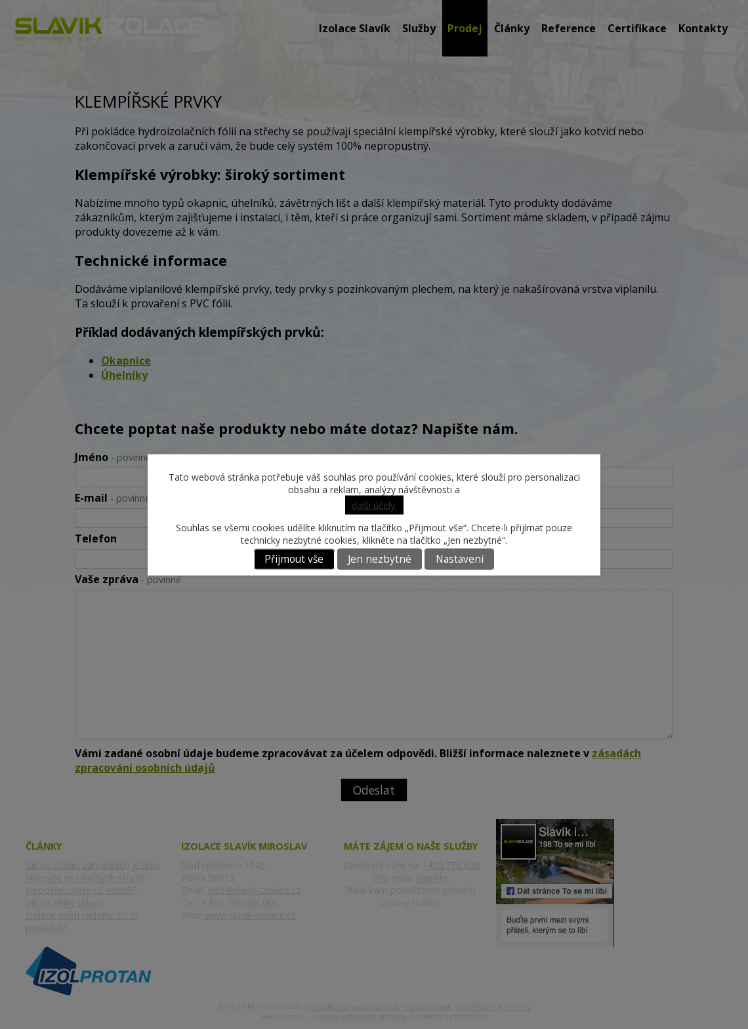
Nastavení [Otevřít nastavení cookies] (460, 559)
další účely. (374, 504)
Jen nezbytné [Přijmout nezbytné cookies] (379, 559)
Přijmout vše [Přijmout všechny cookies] (293, 559)
